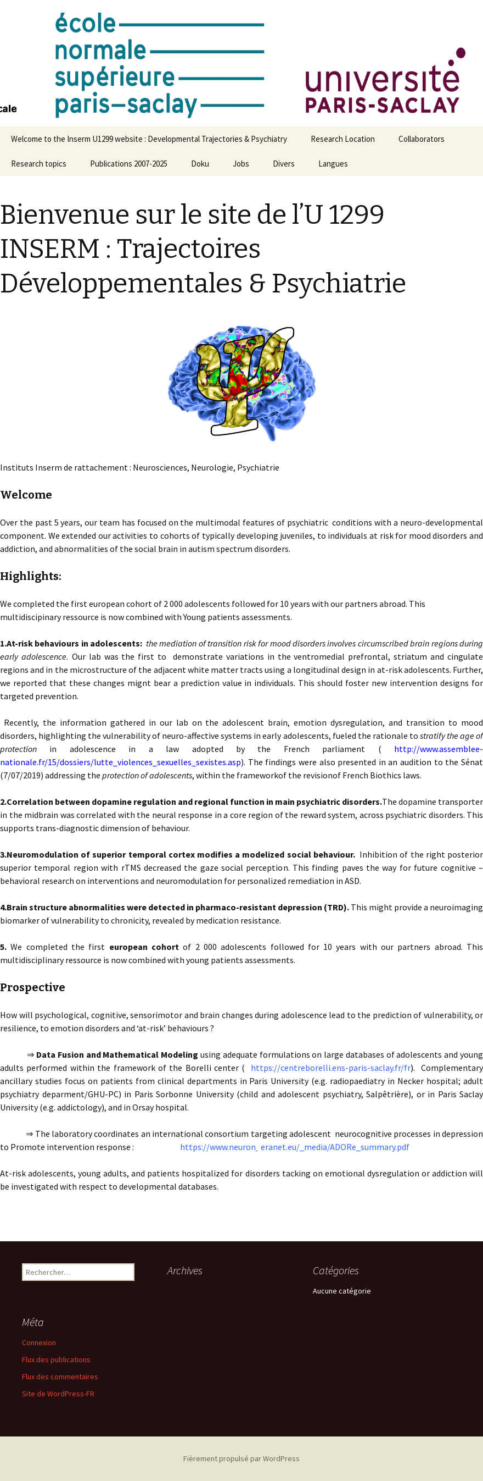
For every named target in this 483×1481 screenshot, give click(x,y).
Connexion (39, 1342)
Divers (284, 163)
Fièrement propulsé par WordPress (241, 1458)
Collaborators (421, 139)
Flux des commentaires (60, 1376)
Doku (200, 163)
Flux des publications (56, 1359)
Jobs (241, 163)
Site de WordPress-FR (58, 1394)
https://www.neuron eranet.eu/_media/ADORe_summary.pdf (283, 1146)
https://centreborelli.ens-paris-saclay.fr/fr (331, 1067)
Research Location (343, 139)
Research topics (38, 163)
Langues (333, 163)
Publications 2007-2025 (128, 163)
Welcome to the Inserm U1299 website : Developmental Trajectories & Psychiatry (149, 139)
